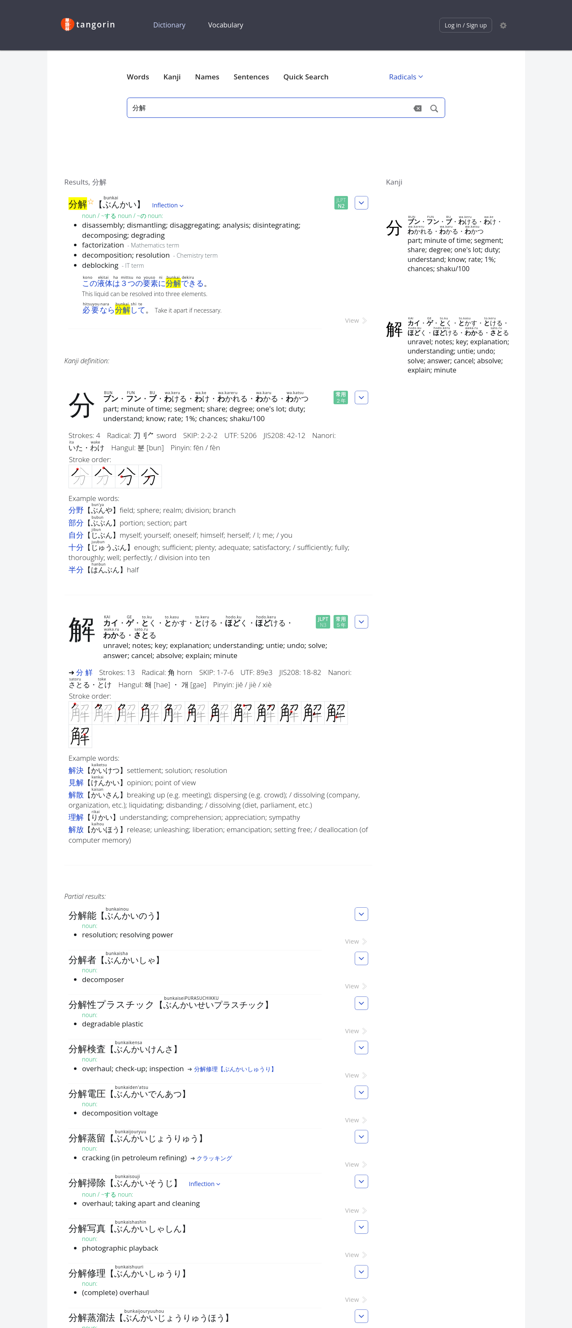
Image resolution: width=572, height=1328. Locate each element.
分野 (76, 510)
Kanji (172, 77)
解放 (76, 829)
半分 (76, 569)
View (356, 320)
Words (138, 77)
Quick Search (305, 77)
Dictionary (169, 25)
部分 (76, 522)
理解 (76, 817)
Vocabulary (226, 25)
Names (207, 77)
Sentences (251, 77)
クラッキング (214, 1158)
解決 (76, 770)
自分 (76, 535)
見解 (76, 782)
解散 (76, 794)
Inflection (168, 205)
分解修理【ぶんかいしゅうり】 (235, 1069)
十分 (76, 547)
